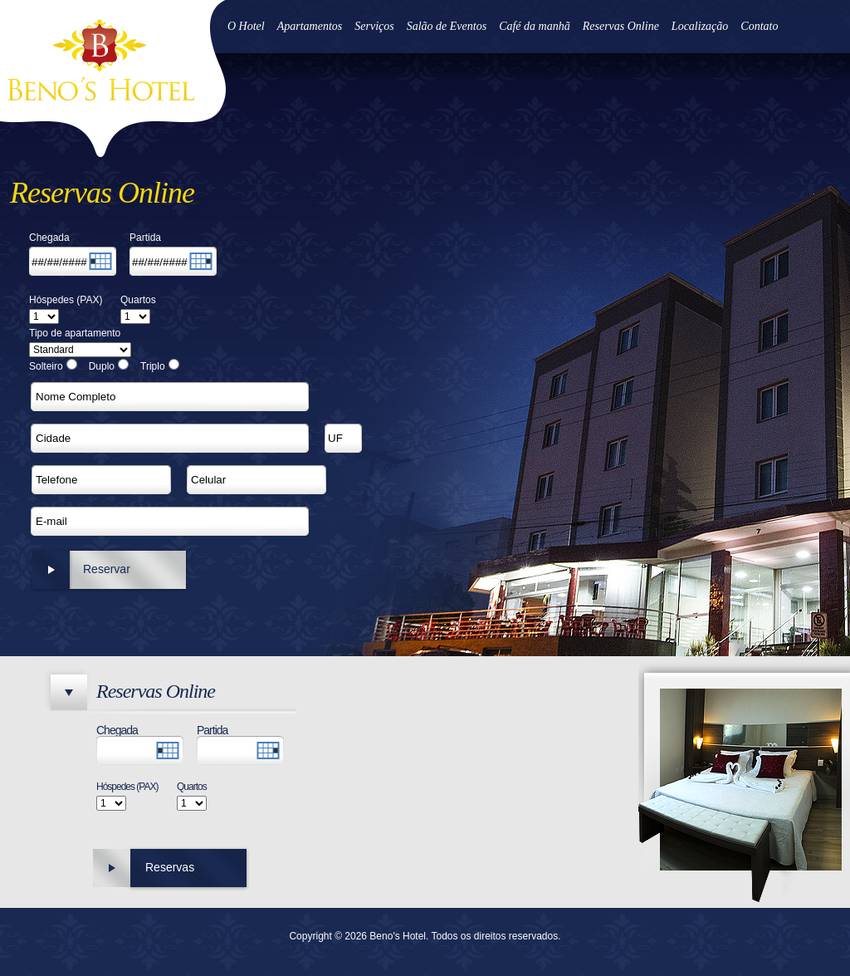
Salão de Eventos (446, 26)
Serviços (373, 26)
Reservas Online (621, 26)
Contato (759, 26)
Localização (700, 26)
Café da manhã (534, 26)
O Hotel (246, 26)
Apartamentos (310, 26)
